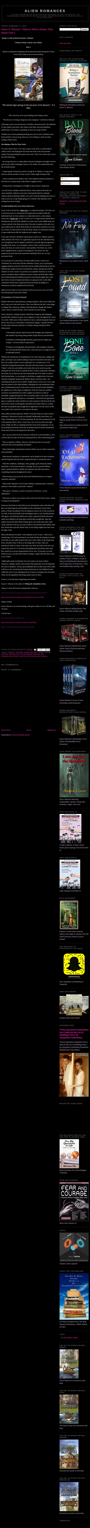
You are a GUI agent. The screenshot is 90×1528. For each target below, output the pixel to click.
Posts (64, 179)
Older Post (52, 730)
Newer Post (5, 730)
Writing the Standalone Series (33, 656)
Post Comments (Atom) (21, 735)
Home (29, 730)
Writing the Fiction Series (20, 654)
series (41, 652)
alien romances (45, 11)
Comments (66, 183)
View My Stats (65, 43)
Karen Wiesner (30, 652)
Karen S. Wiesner (15, 652)
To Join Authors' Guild (69, 1338)
